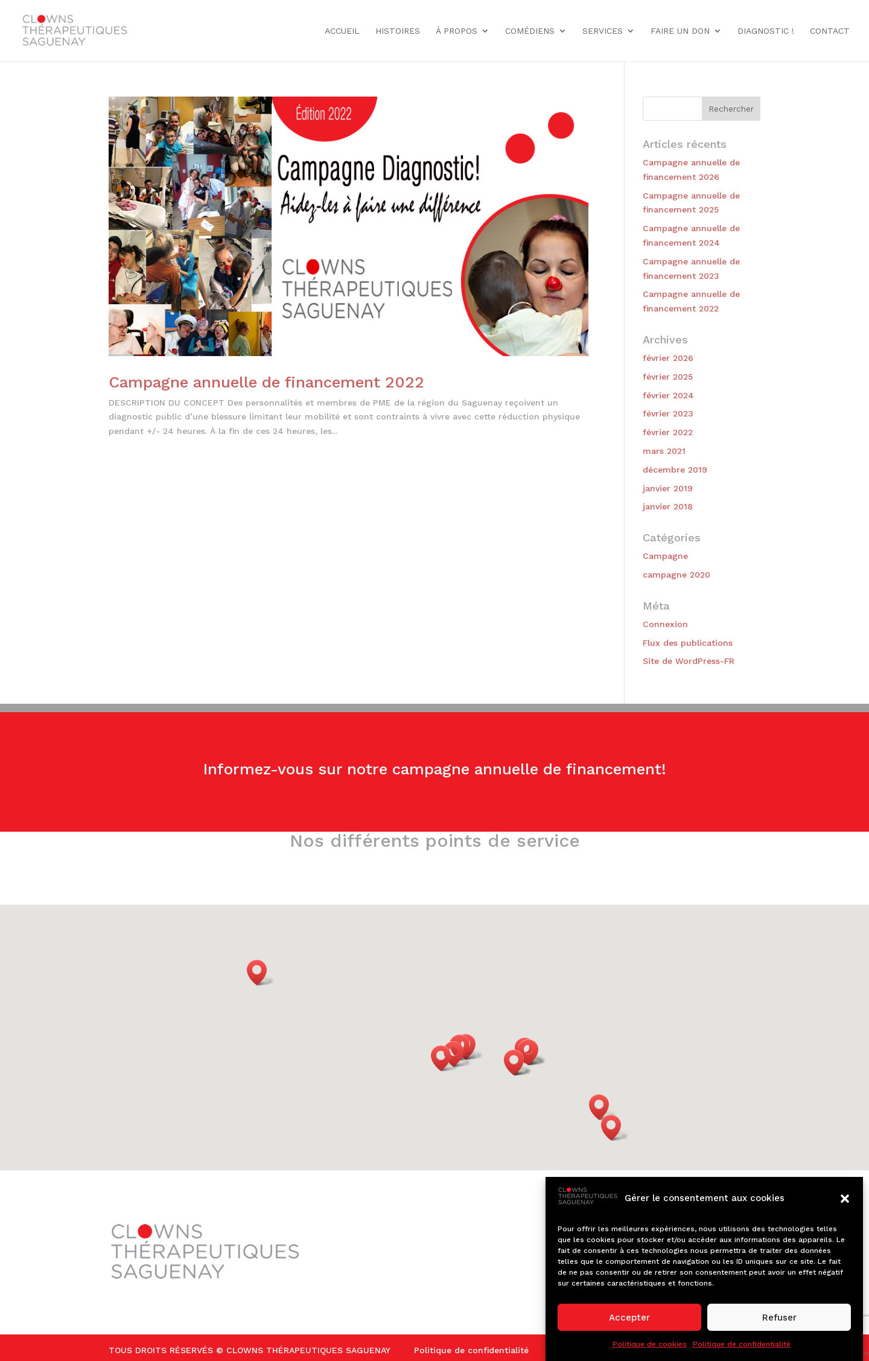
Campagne (665, 556)
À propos (456, 31)
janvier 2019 (668, 488)
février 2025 (668, 376)
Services (602, 31)
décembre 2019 (675, 469)
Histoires (397, 31)
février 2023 (668, 413)
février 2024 (668, 395)
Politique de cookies (650, 1344)
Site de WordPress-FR (688, 661)
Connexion (665, 624)
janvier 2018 (668, 506)
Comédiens (530, 31)
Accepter (629, 1317)
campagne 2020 (676, 574)
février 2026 (668, 358)
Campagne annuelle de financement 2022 (266, 382)
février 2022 (668, 432)
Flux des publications (688, 643)
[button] (845, 1199)
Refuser (779, 1317)
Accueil (342, 31)
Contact (830, 31)
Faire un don (680, 31)
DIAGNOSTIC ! (765, 31)
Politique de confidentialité (742, 1344)
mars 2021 (664, 451)
